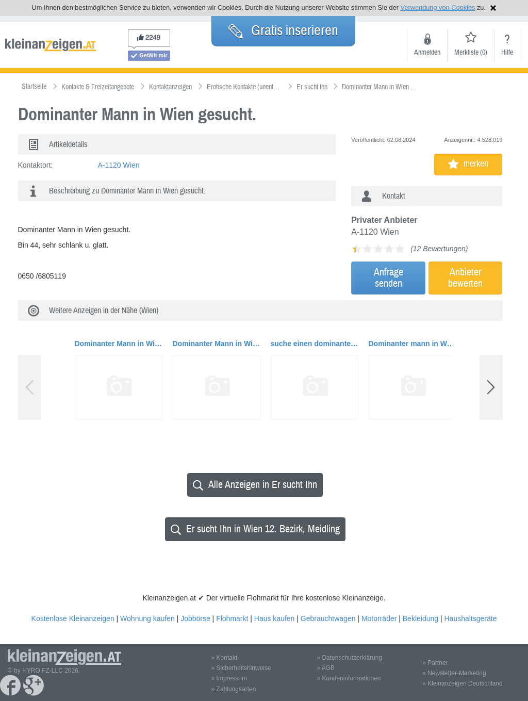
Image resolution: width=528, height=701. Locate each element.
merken (468, 164)
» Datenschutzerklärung (349, 657)
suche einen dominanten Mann (314, 343)
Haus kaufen (274, 618)
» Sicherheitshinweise (241, 668)
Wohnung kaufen (147, 618)
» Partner (435, 662)
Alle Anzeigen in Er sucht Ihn (255, 484)
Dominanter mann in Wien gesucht (412, 343)
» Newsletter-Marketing (454, 673)
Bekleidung (420, 618)
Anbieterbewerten (465, 278)
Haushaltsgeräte (470, 618)
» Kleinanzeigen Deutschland (462, 683)
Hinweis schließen (493, 8)
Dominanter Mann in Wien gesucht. (216, 343)
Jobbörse (195, 618)
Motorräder (379, 618)
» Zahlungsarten (233, 689)
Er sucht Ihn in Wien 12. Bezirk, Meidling (255, 529)
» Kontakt (224, 657)
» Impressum (229, 678)
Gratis (283, 30)
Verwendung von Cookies (438, 7)
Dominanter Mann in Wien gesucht (118, 343)
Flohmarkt (232, 618)
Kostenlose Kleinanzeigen (72, 618)
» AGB (326, 668)
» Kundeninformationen (349, 678)
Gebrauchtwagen (328, 618)
